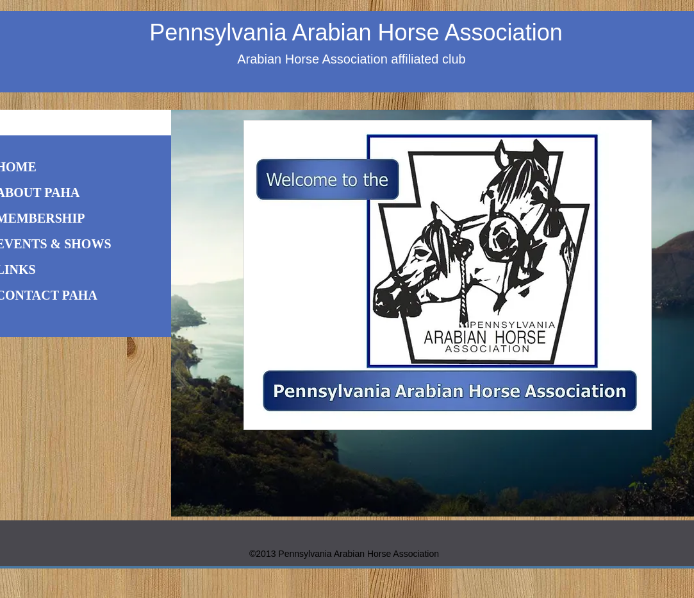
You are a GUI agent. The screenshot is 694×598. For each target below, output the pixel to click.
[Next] (676, 313)
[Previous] (189, 313)
